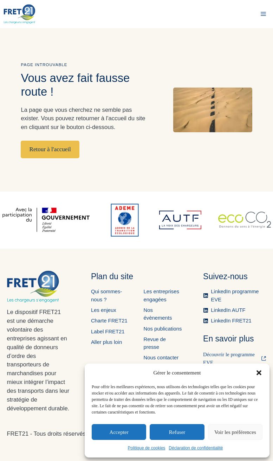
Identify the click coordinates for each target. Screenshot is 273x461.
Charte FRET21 (109, 321)
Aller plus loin (106, 342)
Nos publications (162, 329)
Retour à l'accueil (50, 149)
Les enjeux (103, 310)
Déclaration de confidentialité (196, 448)
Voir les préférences (235, 432)
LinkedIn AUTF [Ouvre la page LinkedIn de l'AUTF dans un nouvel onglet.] (228, 310)
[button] (258, 372)
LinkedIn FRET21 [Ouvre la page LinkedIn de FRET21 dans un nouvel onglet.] (231, 321)
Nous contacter (160, 357)
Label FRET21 (108, 331)
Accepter (119, 432)
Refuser (177, 432)
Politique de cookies (146, 448)
